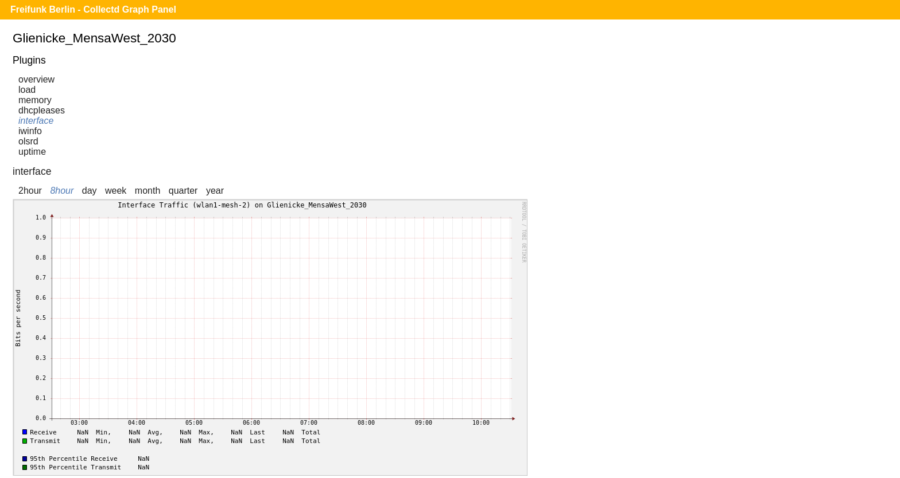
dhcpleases (41, 110)
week (115, 190)
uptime (32, 151)
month (147, 190)
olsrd (28, 141)
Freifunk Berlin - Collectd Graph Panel (93, 9)
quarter (183, 190)
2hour (30, 190)
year (215, 190)
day (89, 190)
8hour (61, 190)
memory (35, 100)
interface (35, 121)
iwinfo (30, 131)
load (27, 90)
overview (36, 79)
